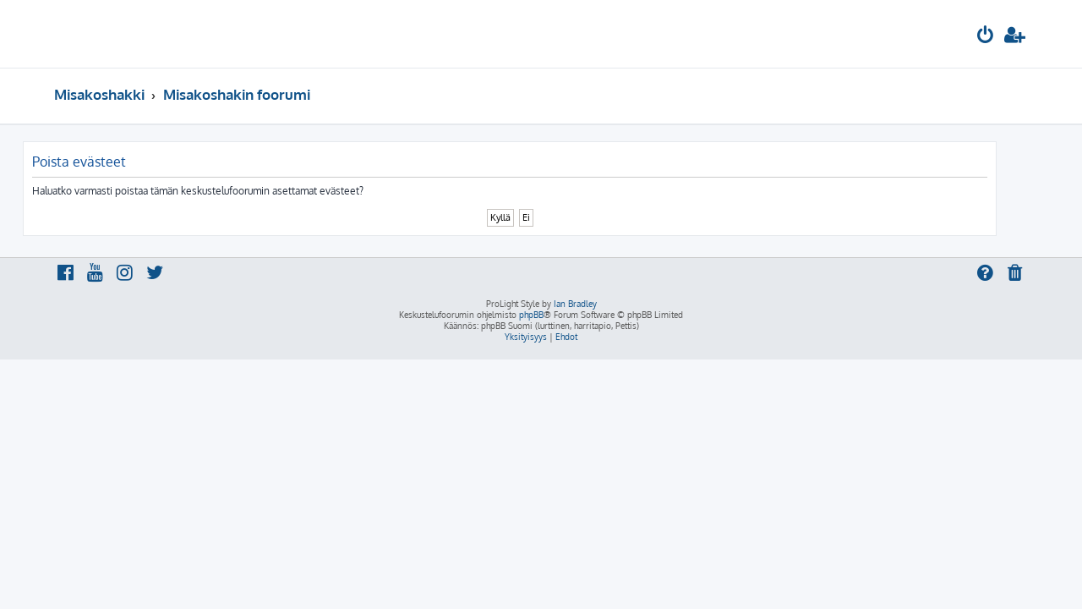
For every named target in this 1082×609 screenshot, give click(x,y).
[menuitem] (985, 36)
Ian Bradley (575, 304)
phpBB (531, 315)
